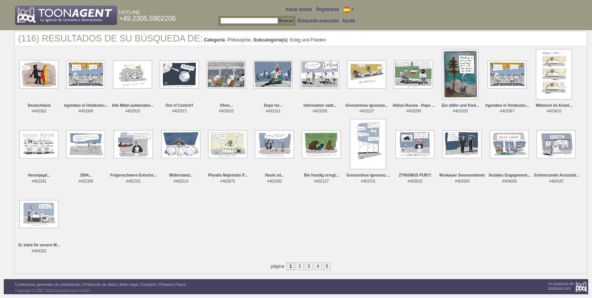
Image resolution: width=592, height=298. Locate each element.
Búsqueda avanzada (318, 20)
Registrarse (327, 9)
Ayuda (348, 20)
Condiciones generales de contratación (47, 285)
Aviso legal (129, 285)
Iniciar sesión (299, 9)
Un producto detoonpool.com (561, 286)
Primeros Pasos (172, 285)
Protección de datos (100, 285)
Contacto (148, 285)
